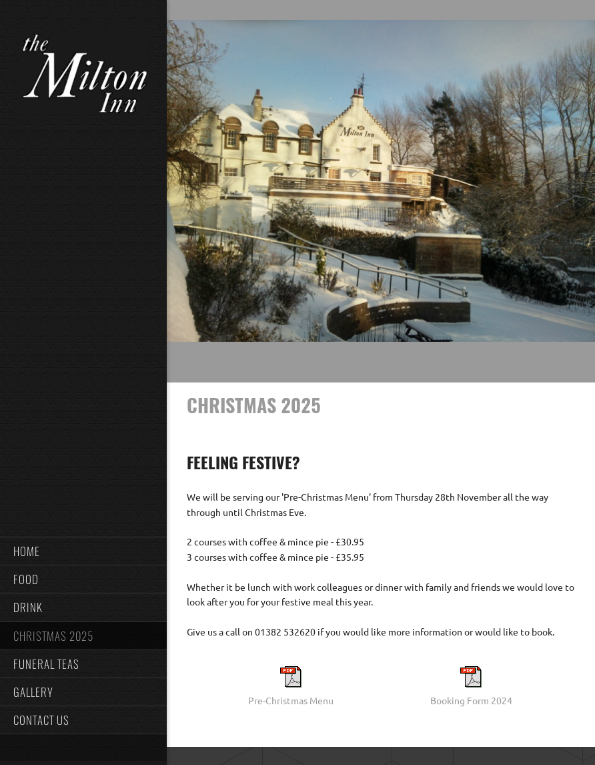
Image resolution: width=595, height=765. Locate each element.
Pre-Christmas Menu (291, 701)
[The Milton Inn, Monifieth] (83, 77)
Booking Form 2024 (471, 701)
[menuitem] (83, 551)
